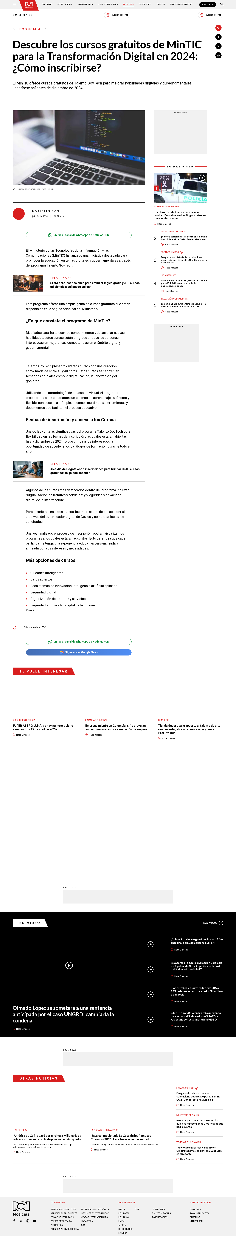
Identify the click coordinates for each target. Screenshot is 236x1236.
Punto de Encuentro (181, 4)
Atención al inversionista (58, 1113)
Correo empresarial (62, 1104)
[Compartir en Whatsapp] (218, 55)
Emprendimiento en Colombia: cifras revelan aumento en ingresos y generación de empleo (116, 727)
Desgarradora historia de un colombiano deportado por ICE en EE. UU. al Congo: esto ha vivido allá (184, 260)
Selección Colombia (172, 299)
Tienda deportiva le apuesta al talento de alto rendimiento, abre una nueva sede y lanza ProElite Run (189, 729)
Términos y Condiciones (166, 1127)
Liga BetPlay (168, 275)
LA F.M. (121, 1101)
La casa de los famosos (104, 1010)
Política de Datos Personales (111, 1127)
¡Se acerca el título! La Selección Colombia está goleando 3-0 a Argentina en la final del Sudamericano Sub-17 (196, 846)
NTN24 (121, 1090)
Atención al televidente (64, 1093)
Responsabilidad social (64, 1090)
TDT (137, 1090)
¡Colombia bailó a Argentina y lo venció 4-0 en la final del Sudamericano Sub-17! (183, 305)
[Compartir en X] (218, 46)
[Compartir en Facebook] (218, 37)
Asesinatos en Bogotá (166, 206)
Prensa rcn (57, 1108)
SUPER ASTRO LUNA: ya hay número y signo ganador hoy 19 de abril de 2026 (43, 727)
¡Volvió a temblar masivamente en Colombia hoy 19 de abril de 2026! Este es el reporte (184, 238)
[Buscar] (221, 4)
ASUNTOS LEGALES (161, 1093)
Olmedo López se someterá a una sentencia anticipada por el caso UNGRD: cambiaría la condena (63, 894)
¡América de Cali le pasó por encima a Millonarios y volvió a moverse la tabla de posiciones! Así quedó (47, 1017)
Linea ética (87, 1104)
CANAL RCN (207, 4)
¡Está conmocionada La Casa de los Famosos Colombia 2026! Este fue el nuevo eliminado (121, 1017)
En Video (29, 803)
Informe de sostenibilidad (89, 1094)
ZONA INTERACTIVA (199, 1093)
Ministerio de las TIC (35, 627)
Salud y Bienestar (108, 4)
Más (213, 803)
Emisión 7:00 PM (210, 15)
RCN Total (124, 1093)
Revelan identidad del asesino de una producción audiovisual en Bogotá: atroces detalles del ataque (180, 215)
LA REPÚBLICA (159, 1090)
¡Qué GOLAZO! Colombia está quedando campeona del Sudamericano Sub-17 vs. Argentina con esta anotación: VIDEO (196, 897)
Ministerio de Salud (187, 995)
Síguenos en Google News (79, 652)
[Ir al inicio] (29, 5)
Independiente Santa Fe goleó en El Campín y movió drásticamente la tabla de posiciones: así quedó (184, 283)
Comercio (163, 720)
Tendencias (145, 4)
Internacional (65, 4)
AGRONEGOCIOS (160, 1097)
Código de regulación (62, 1100)
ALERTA (122, 1105)
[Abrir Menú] (14, 4)
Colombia (47, 4)
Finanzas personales (97, 720)
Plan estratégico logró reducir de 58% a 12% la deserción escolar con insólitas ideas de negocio (195, 871)
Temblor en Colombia (173, 231)
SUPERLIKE (195, 1097)
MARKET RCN (196, 1101)
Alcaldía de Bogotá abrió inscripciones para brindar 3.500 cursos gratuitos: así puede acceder (95, 471)
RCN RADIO (123, 1097)
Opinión (161, 4)
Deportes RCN (85, 4)
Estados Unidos (170, 252)
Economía (128, 4)
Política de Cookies (140, 1127)
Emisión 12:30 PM (117, 15)
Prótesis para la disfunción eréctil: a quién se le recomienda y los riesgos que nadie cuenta (199, 1004)
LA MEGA (122, 1113)
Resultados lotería (24, 720)
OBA (83, 1108)
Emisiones (23, 15)
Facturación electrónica (95, 1090)
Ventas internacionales (94, 1100)
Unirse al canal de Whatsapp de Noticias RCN (78, 235)
